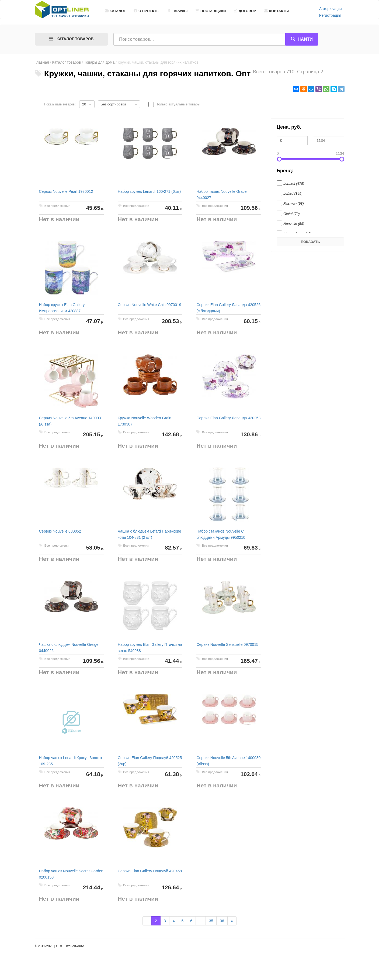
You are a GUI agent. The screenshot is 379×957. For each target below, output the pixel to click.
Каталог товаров (66, 62)
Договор (245, 11)
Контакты (276, 11)
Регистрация (330, 15)
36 (222, 921)
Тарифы (177, 11)
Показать (310, 242)
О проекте (146, 11)
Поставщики (211, 11)
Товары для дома (99, 62)
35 (211, 921)
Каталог (115, 11)
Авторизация (330, 8)
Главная (42, 62)
